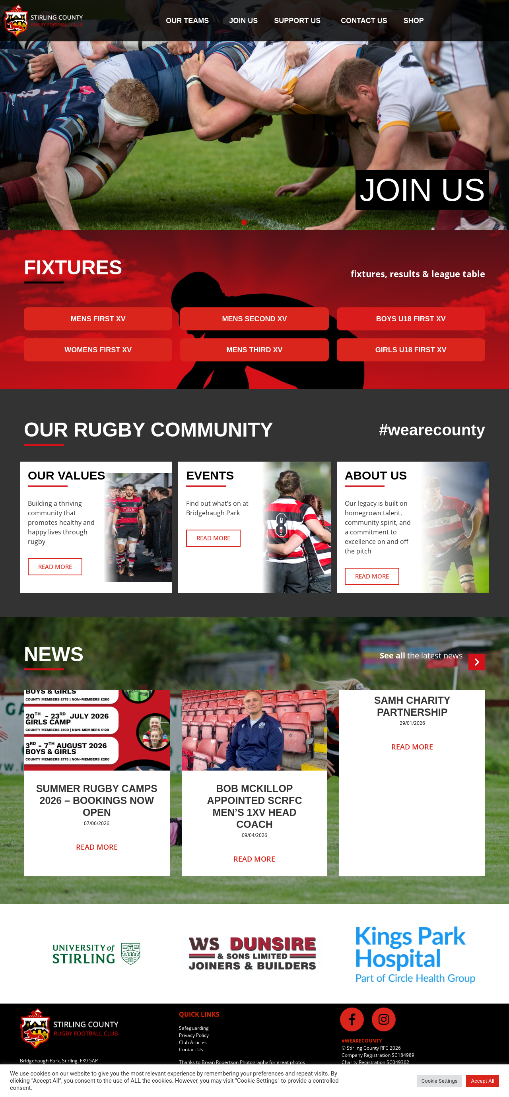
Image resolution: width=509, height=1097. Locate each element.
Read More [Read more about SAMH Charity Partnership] (412, 746)
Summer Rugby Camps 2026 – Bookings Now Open (96, 800)
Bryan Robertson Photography (235, 1062)
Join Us (243, 21)
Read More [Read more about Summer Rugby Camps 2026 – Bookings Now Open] (97, 847)
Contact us (364, 21)
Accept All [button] (482, 1081)
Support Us (299, 21)
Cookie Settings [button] (440, 1081)
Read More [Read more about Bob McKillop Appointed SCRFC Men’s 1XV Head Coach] (254, 859)
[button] (244, 222)
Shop (414, 21)
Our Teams (189, 21)
